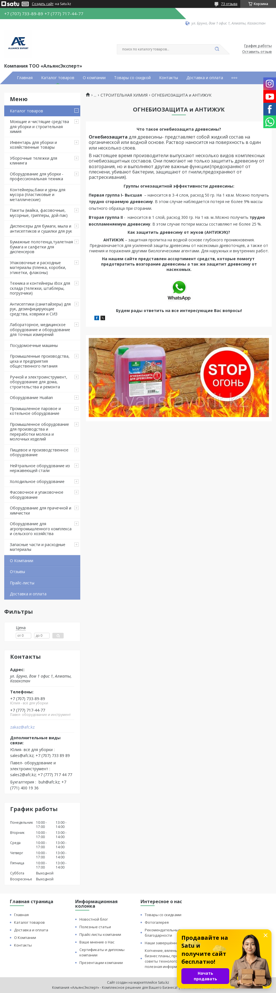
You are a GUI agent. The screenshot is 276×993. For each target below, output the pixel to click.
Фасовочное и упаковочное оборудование (36, 494)
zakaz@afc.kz (22, 727)
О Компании (21, 560)
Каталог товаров (57, 78)
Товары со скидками (163, 914)
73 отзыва (229, 3)
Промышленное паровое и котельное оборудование (35, 411)
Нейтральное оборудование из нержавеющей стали (40, 468)
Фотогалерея (157, 922)
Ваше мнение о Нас (96, 942)
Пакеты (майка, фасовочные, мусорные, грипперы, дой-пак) (39, 213)
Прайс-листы (22, 582)
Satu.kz (163, 982)
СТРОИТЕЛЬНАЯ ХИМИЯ (124, 95)
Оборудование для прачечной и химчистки (40, 510)
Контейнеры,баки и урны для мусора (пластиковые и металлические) (37, 194)
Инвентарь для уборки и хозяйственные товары (33, 145)
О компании (94, 78)
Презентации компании (101, 962)
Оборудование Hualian (31, 397)
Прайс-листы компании (100, 934)
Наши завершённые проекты (171, 942)
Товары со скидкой (132, 78)
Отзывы (17, 571)
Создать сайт (43, 4)
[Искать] (216, 49)
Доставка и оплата (204, 78)
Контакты (168, 78)
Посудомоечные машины (34, 345)
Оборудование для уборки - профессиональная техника (36, 176)
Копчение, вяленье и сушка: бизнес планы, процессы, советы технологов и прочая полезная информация (171, 958)
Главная (25, 78)
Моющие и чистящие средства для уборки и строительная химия (39, 126)
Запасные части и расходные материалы (37, 547)
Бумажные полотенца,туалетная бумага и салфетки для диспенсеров (41, 246)
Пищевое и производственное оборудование (39, 452)
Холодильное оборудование (37, 481)
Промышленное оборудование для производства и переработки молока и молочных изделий (39, 432)
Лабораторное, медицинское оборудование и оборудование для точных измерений (40, 329)
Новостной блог (93, 919)
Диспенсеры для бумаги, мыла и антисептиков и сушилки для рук (41, 228)
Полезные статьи (95, 926)
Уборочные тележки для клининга (33, 160)
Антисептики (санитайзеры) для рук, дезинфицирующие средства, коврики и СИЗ (40, 309)
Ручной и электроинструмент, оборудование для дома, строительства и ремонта (38, 381)
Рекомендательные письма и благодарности (171, 932)
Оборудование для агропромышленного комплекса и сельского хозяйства (41, 528)
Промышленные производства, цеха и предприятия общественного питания (40, 361)
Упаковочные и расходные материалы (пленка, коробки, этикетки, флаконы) (38, 267)
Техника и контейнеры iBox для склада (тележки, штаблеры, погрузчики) (40, 288)
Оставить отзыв (257, 52)
